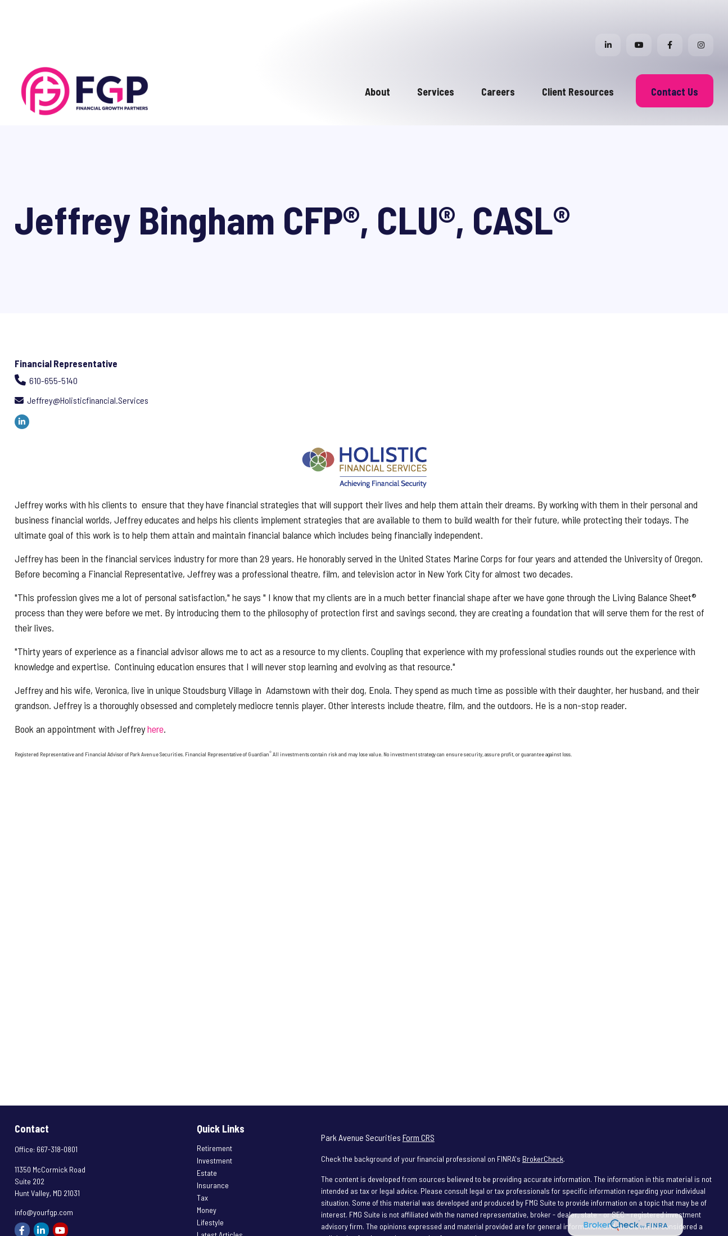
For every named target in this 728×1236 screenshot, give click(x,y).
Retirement (214, 1114)
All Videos (212, 1213)
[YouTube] (639, 11)
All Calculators (219, 1225)
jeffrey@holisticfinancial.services (87, 366)
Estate (207, 1139)
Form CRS (419, 1103)
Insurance (213, 1151)
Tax (202, 1164)
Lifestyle (210, 1188)
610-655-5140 (53, 346)
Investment (214, 1126)
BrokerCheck (542, 1125)
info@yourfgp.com (44, 1178)
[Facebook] (669, 11)
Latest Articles (220, 1201)
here (155, 695)
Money (206, 1176)
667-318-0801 (57, 1115)
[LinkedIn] (608, 11)
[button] (377, 57)
